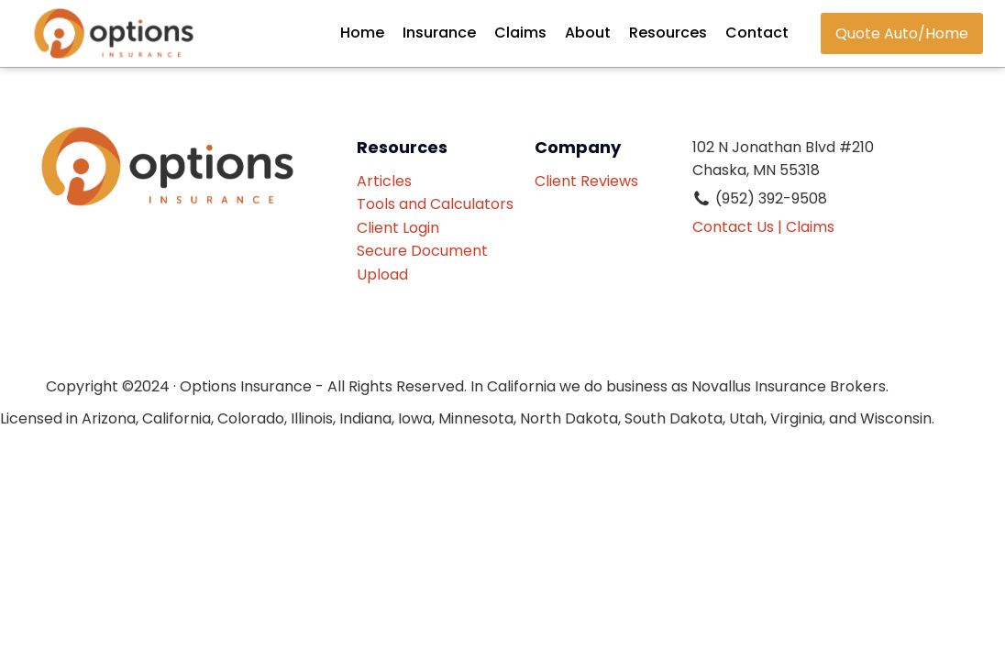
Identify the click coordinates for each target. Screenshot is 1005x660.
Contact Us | (737, 226)
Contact (757, 32)
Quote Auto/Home (901, 33)
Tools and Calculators (435, 203)
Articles (384, 181)
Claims (520, 32)
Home (362, 32)
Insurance (439, 32)
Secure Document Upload (422, 262)
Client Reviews (590, 192)
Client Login (398, 227)
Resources (668, 32)
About (588, 32)
